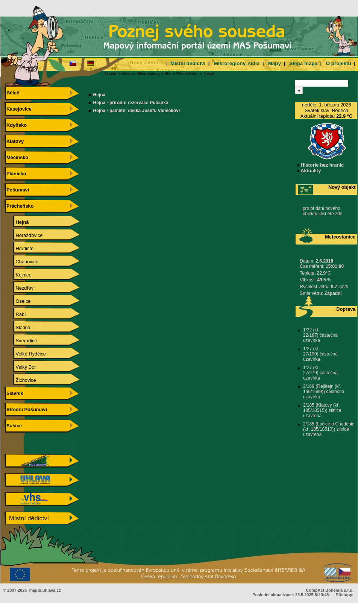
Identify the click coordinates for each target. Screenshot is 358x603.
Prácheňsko (186, 73)
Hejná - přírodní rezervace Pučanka (130, 102)
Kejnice (18, 275)
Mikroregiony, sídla (236, 63)
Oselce (17, 301)
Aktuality (309, 170)
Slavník (14, 393)
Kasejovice (18, 109)
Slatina (17, 327)
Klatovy (14, 141)
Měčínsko (16, 157)
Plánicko (15, 173)
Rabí (15, 314)
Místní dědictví (187, 63)
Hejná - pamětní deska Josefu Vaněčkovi (136, 110)
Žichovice (20, 380)
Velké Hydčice (25, 354)
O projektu (338, 63)
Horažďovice (23, 235)
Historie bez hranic (320, 165)
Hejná (209, 73)
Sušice (13, 425)
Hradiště (19, 248)
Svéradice (21, 340)
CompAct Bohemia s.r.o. (329, 590)
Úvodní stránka (118, 73)
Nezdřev (19, 288)
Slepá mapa (303, 63)
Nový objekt (342, 187)
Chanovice (21, 261)
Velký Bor (20, 367)
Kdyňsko (16, 125)
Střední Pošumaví (26, 409)
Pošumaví (17, 190)
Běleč (12, 93)
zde (338, 213)
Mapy (274, 63)
